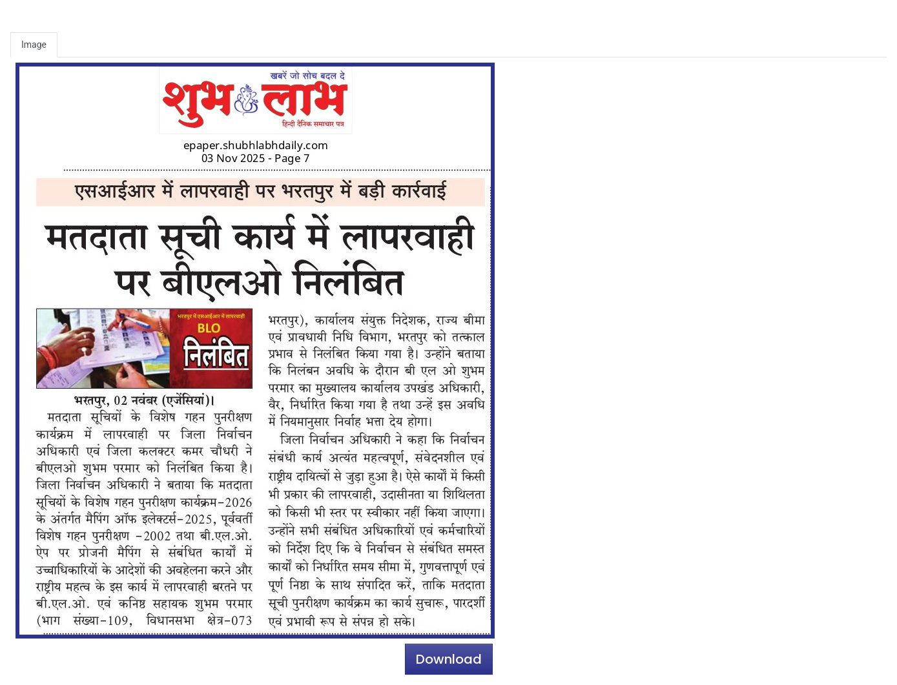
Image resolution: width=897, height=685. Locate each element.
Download (449, 659)
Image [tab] (33, 44)
